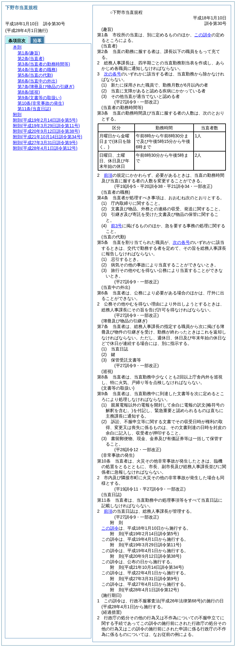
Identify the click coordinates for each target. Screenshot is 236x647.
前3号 (116, 225)
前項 (108, 175)
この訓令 (202, 34)
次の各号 (112, 73)
